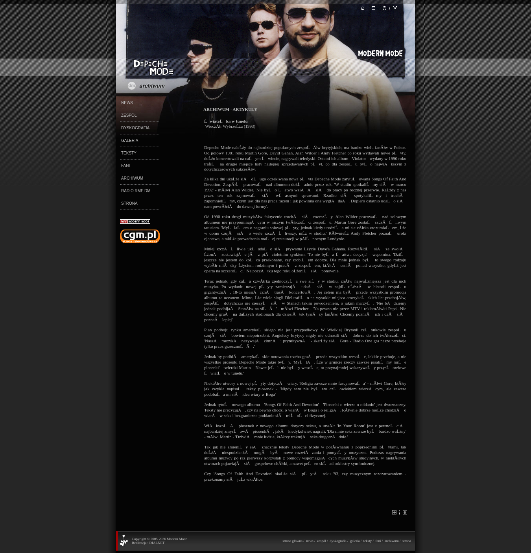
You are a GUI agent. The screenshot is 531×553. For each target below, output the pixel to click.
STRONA (129, 203)
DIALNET (156, 543)
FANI (125, 166)
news (309, 541)
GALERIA (129, 140)
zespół (321, 541)
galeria (355, 541)
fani (378, 541)
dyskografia (338, 541)
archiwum (392, 541)
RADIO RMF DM (135, 191)
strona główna (292, 541)
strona (406, 541)
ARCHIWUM (132, 178)
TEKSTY (128, 153)
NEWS (127, 103)
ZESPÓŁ (128, 115)
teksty (367, 541)
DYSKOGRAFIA (135, 128)
